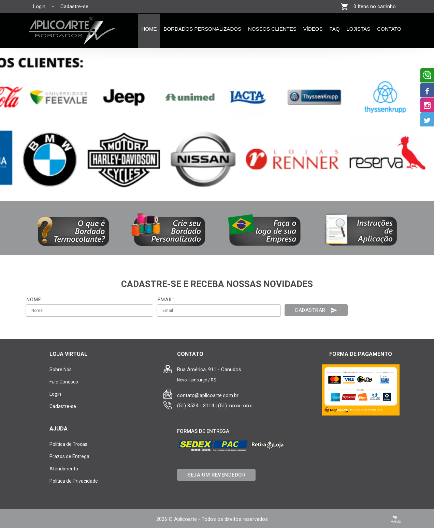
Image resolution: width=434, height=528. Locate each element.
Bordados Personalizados (202, 29)
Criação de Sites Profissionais (396, 519)
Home (149, 29)
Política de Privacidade (73, 481)
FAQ (334, 29)
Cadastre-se (74, 6)
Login (39, 6)
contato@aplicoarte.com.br (207, 395)
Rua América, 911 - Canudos (209, 369)
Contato (389, 29)
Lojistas (358, 29)
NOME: (35, 299)
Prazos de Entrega (69, 456)
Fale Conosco (63, 381)
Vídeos (313, 29)
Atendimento (63, 468)
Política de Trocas (68, 444)
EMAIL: (166, 299)
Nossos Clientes (272, 29)
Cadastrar (316, 310)
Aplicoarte (185, 519)
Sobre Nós (60, 369)
